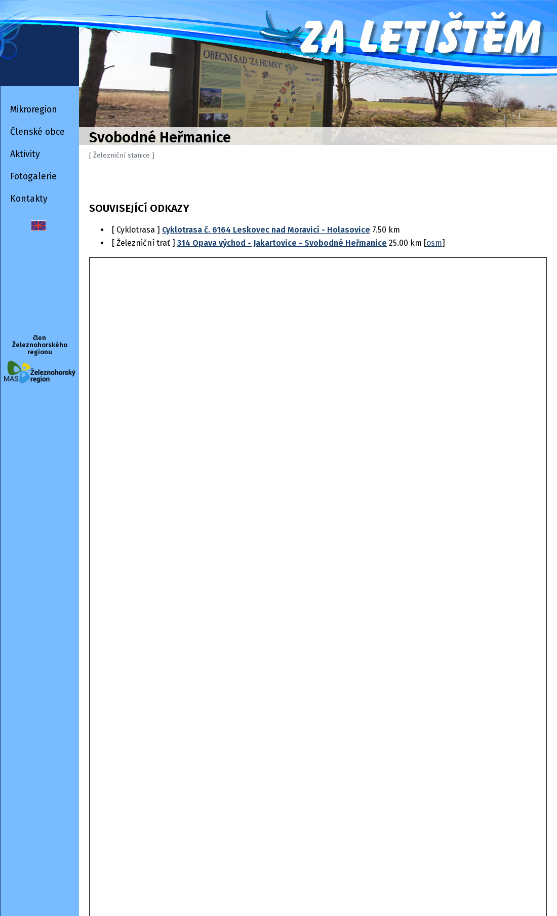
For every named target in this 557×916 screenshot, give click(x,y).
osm (434, 243)
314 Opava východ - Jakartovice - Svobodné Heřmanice (282, 243)
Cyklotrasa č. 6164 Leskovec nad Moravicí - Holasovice (266, 230)
